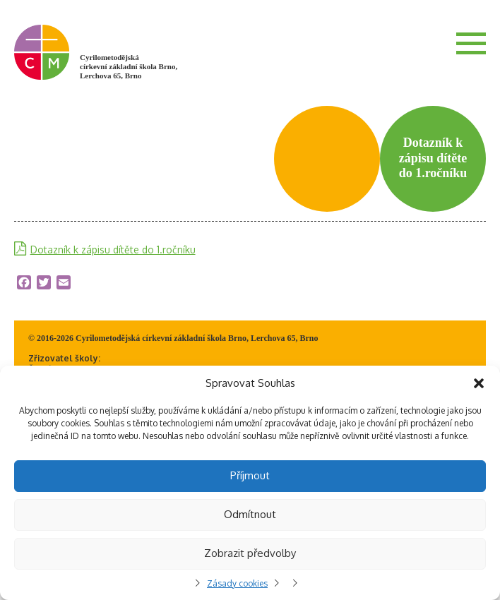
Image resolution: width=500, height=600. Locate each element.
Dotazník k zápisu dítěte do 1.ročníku (113, 250)
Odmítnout (250, 514)
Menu (471, 43)
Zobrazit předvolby (250, 553)
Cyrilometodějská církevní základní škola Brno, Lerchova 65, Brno (128, 66)
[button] (479, 383)
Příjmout (250, 475)
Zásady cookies (237, 583)
